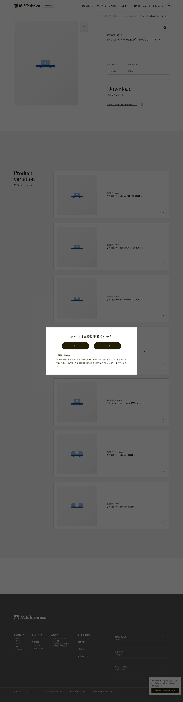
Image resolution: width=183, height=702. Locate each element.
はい (75, 346)
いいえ (107, 346)
